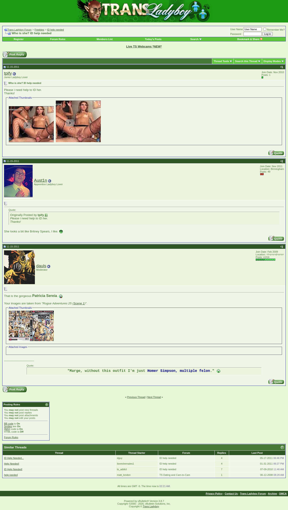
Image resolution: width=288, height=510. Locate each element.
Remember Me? (274, 29)
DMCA (283, 493)
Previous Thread (136, 397)
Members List (104, 39)
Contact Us (231, 493)
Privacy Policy (214, 493)
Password (235, 34)
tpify (8, 73)
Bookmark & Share (249, 39)
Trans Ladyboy (151, 506)
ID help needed (55, 29)
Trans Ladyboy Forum (19, 29)
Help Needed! (11, 463)
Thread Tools (221, 61)
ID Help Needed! (13, 469)
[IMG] (7, 429)
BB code (9, 423)
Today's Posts (153, 39)
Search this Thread (246, 61)
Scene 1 (78, 303)
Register (19, 39)
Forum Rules (57, 39)
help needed (11, 475)
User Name (236, 29)
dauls (41, 265)
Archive (272, 493)
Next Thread (154, 397)
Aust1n (40, 180)
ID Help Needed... (14, 458)
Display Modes (272, 61)
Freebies (39, 29)
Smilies (8, 426)
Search (194, 39)
